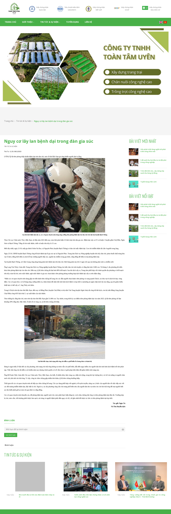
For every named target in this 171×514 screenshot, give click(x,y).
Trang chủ (10, 22)
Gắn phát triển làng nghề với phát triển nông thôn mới (153, 150)
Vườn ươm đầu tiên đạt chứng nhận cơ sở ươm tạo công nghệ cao (92, 496)
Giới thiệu (28, 22)
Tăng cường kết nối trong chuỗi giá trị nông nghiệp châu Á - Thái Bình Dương (147, 496)
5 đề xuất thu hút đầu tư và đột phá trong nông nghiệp (153, 161)
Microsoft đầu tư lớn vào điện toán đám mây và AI (36, 496)
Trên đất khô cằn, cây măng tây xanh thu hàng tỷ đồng (152, 172)
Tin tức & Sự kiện (50, 22)
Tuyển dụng (72, 22)
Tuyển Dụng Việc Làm (148, 182)
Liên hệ (88, 22)
